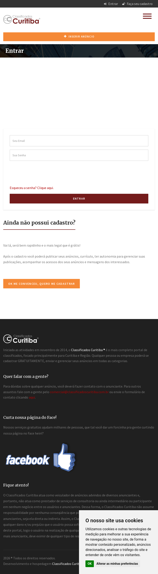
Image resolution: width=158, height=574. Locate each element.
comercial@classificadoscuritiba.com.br (79, 392)
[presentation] (42, 172)
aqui (32, 397)
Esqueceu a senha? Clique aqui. (32, 188)
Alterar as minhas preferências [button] (117, 563)
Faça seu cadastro (137, 4)
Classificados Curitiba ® (69, 563)
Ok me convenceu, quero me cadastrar (41, 284)
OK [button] (90, 563)
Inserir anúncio (79, 36)
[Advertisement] (79, 90)
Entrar (111, 4)
